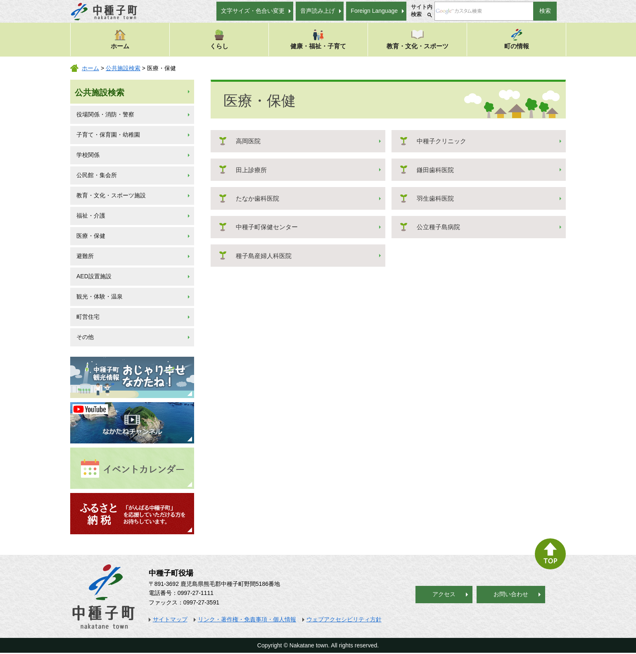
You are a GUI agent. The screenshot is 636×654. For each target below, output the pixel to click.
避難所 (85, 256)
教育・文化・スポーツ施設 (111, 195)
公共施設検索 (123, 68)
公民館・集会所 (96, 175)
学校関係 (88, 155)
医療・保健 (90, 235)
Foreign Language (374, 10)
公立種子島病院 (438, 226)
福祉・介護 (90, 215)
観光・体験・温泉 (99, 296)
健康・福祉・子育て (318, 39)
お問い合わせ (511, 594)
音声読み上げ (317, 10)
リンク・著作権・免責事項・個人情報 (247, 619)
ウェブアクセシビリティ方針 (344, 619)
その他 (85, 337)
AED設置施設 (94, 276)
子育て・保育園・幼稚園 (108, 134)
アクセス (444, 594)
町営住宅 (88, 316)
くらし (219, 39)
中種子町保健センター (267, 226)
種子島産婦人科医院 (264, 255)
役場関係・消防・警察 (105, 114)
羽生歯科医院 (435, 198)
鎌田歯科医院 (435, 169)
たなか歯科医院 (257, 198)
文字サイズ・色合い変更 (253, 10)
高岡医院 (248, 141)
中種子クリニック (441, 141)
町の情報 (516, 39)
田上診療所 (251, 169)
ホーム (120, 39)
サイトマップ (170, 619)
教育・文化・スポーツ (418, 39)
